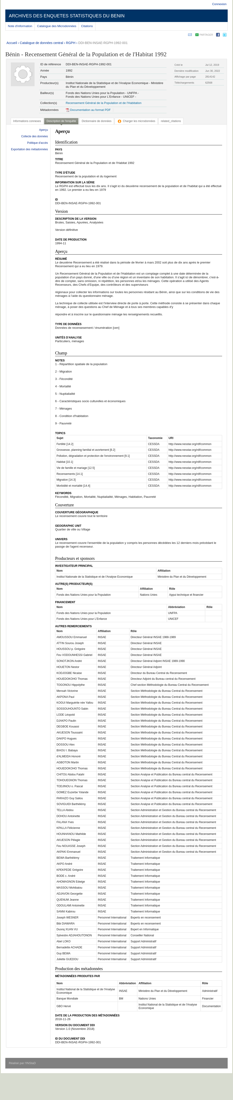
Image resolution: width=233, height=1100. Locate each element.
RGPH (70, 43)
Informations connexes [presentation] (27, 121)
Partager (206, 34)
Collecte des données (34, 136)
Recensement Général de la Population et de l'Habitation (104, 103)
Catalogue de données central (41, 43)
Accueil (11, 43)
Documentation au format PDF (88, 110)
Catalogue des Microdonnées (56, 26)
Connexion (219, 4)
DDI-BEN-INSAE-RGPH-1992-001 (103, 43)
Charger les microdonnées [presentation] (136, 121)
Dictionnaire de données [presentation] (96, 121)
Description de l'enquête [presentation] (61, 121)
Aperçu (43, 130)
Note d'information (20, 26)
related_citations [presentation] (171, 121)
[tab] (27, 121)
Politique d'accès (37, 142)
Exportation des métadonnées (29, 149)
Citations (87, 26)
